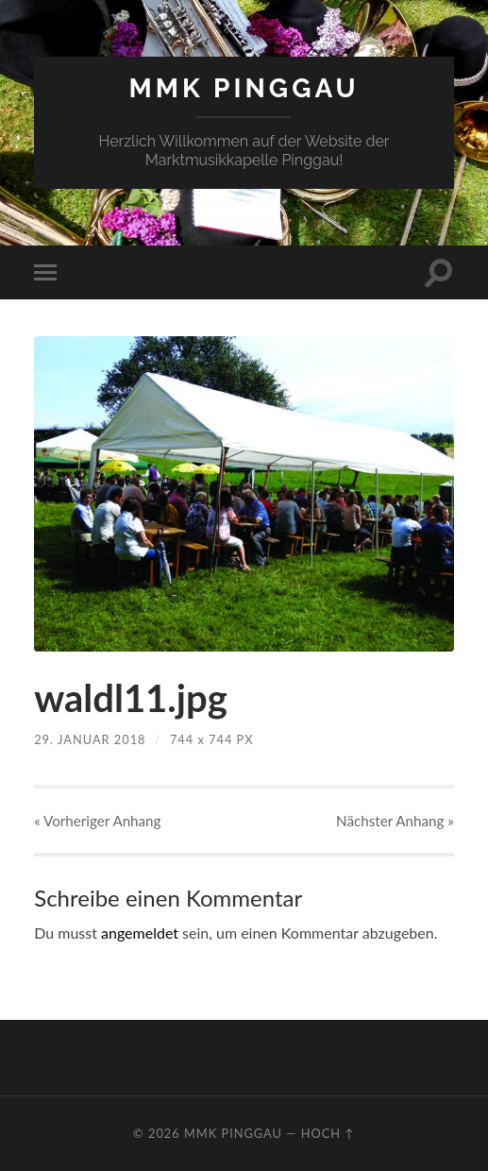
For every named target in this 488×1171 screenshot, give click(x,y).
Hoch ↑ (328, 1133)
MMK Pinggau (243, 88)
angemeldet (139, 933)
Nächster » (395, 820)
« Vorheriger (97, 820)
